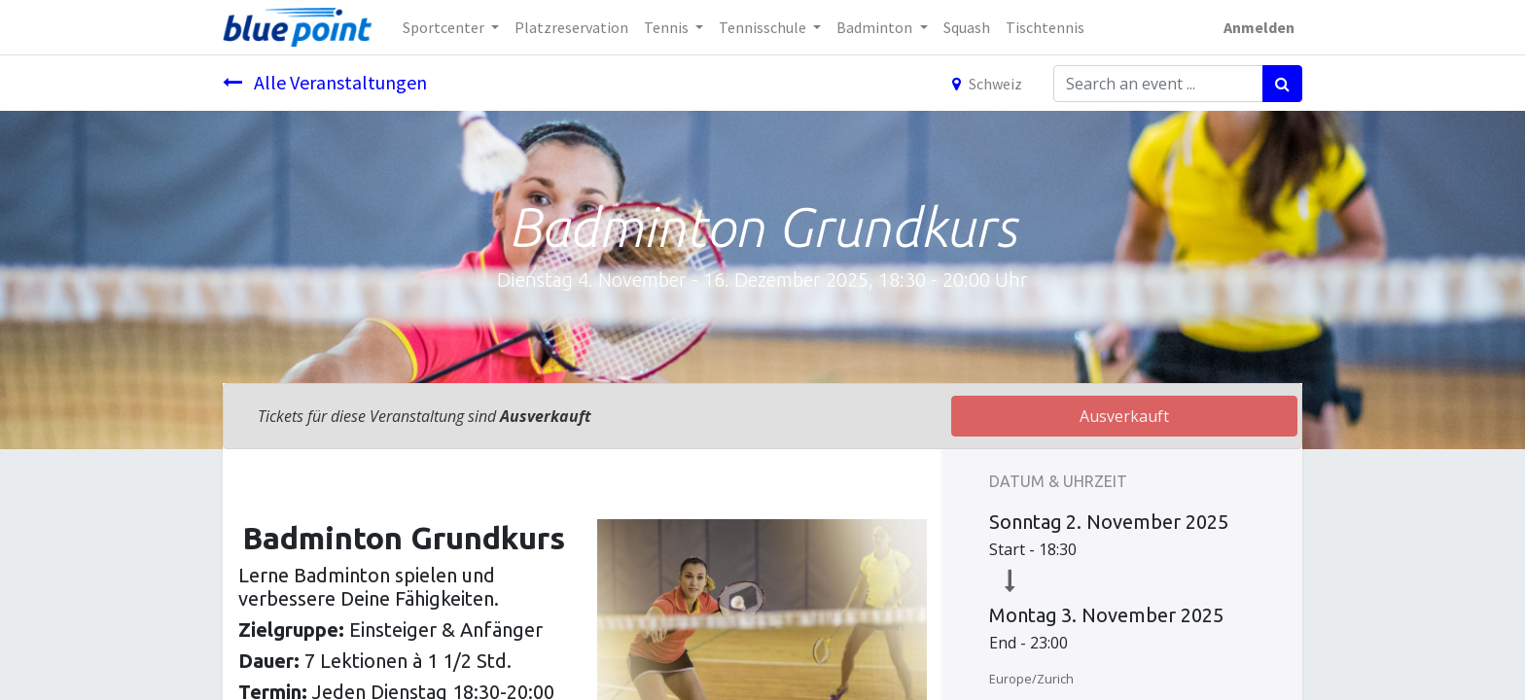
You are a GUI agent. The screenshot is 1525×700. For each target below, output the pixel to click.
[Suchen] (1282, 83)
